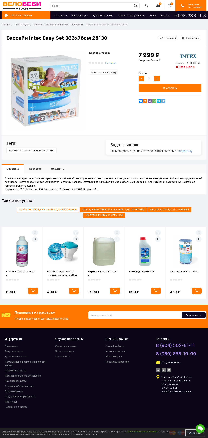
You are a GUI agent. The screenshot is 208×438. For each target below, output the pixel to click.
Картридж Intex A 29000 (184, 271)
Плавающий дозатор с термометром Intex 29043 (62, 273)
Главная (6, 24)
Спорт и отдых (21, 24)
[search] (135, 5)
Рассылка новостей (117, 361)
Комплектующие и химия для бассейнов (48, 209)
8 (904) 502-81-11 (175, 345)
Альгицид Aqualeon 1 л (141, 271)
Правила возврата (15, 370)
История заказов (115, 351)
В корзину (170, 88)
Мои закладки (114, 356)
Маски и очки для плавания (169, 209)
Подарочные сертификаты (20, 396)
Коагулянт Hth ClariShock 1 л (21, 273)
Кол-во (143, 73)
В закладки (170, 38)
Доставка (35, 168)
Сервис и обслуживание (19, 386)
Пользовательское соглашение (23, 375)
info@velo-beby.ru (171, 362)
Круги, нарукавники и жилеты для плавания (113, 209)
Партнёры (11, 401)
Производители (14, 391)
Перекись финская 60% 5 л (103, 273)
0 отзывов (110, 63)
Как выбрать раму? (16, 380)
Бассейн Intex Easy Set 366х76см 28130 (31, 150)
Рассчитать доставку (103, 72)
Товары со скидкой (16, 406)
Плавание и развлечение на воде (51, 24)
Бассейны (77, 24)
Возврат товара (64, 351)
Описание (12, 168)
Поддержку (184, 151)
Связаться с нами (65, 346)
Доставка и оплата (16, 356)
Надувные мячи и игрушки (104, 215)
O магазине (11, 346)
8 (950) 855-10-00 (176, 354)
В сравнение (192, 38)
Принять (195, 433)
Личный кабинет (115, 346)
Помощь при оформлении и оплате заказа (25, 363)
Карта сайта (62, 356)
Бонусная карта (14, 351)
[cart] (191, 5)
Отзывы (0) (58, 168)
